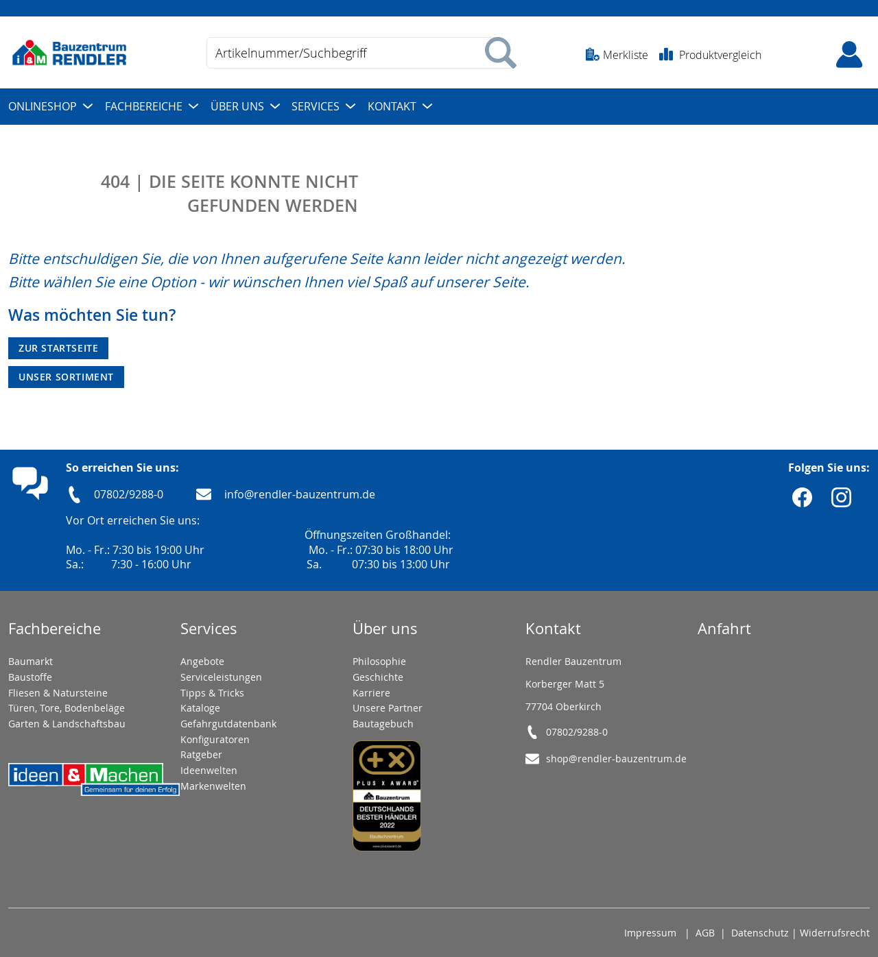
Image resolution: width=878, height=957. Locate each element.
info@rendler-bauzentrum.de (299, 494)
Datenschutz (760, 932)
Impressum (650, 932)
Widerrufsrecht (835, 932)
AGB (705, 932)
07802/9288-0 (128, 494)
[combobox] (360, 53)
